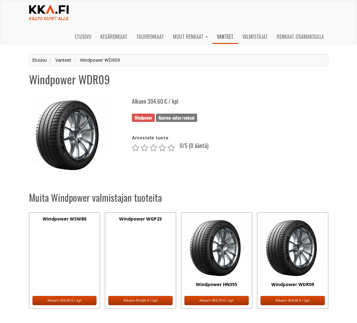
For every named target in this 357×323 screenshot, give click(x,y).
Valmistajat (255, 36)
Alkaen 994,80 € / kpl (141, 300)
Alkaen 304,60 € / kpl (292, 300)
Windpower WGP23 (140, 219)
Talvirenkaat (150, 36)
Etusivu (83, 36)
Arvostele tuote (150, 138)
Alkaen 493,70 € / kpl (216, 300)
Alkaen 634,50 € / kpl (64, 300)
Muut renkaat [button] (190, 36)
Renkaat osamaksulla (300, 36)
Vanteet (225, 36)
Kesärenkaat (113, 36)
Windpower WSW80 (64, 219)
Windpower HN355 (216, 284)
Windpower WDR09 (292, 284)
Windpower (143, 117)
